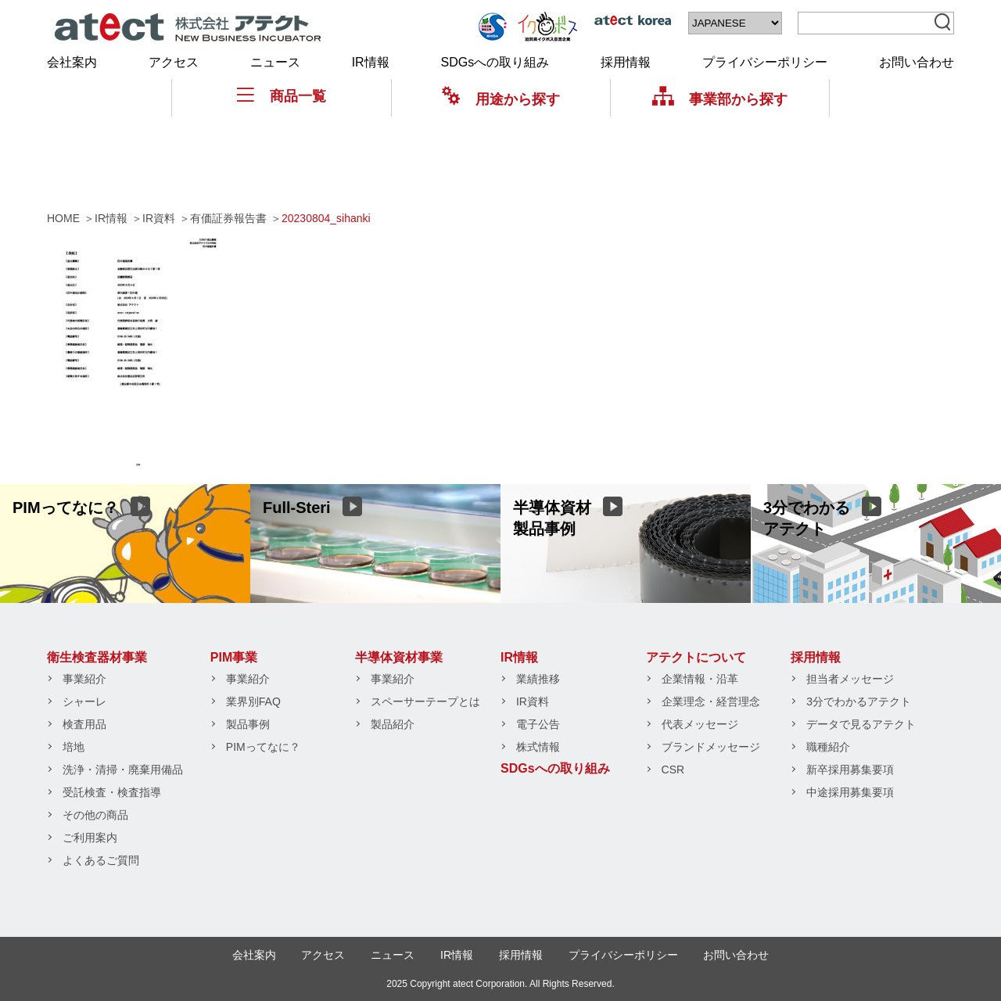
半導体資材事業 (399, 657)
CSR (673, 769)
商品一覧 (281, 96)
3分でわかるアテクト (858, 701)
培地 (73, 747)
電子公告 (538, 724)
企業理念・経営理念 (711, 701)
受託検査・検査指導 (112, 792)
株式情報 (538, 747)
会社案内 (72, 62)
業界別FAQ (253, 701)
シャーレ (84, 701)
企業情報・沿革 (700, 679)
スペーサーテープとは (425, 701)
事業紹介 (84, 679)
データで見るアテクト (861, 724)
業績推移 (538, 679)
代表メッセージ (700, 724)
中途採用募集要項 (850, 792)
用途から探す (501, 99)
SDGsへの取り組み (495, 62)
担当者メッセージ (850, 679)
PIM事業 (233, 657)
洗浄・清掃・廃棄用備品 (123, 769)
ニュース (275, 62)
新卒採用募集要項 (850, 769)
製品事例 (248, 724)
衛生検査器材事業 (97, 657)
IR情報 (370, 62)
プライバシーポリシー (764, 62)
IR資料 (532, 701)
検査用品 (84, 724)
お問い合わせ (916, 62)
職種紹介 (828, 747)
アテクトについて (696, 657)
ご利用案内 (90, 837)
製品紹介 (392, 724)
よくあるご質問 (101, 860)
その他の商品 (95, 815)
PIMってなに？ (263, 747)
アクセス (174, 62)
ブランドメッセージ (711, 747)
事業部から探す (720, 99)
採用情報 (626, 62)
